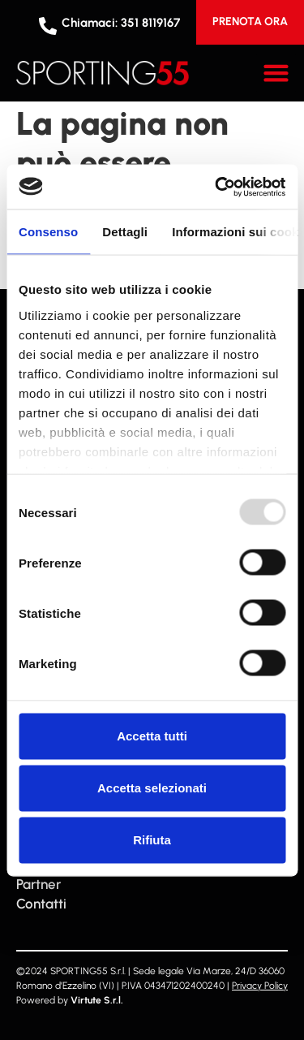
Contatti (41, 903)
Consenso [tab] (48, 232)
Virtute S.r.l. (97, 1000)
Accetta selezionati (152, 788)
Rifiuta (152, 840)
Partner (38, 884)
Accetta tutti (152, 736)
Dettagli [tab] (125, 232)
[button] (276, 73)
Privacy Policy (260, 985)
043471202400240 (184, 985)
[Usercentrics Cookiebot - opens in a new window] (216, 186)
